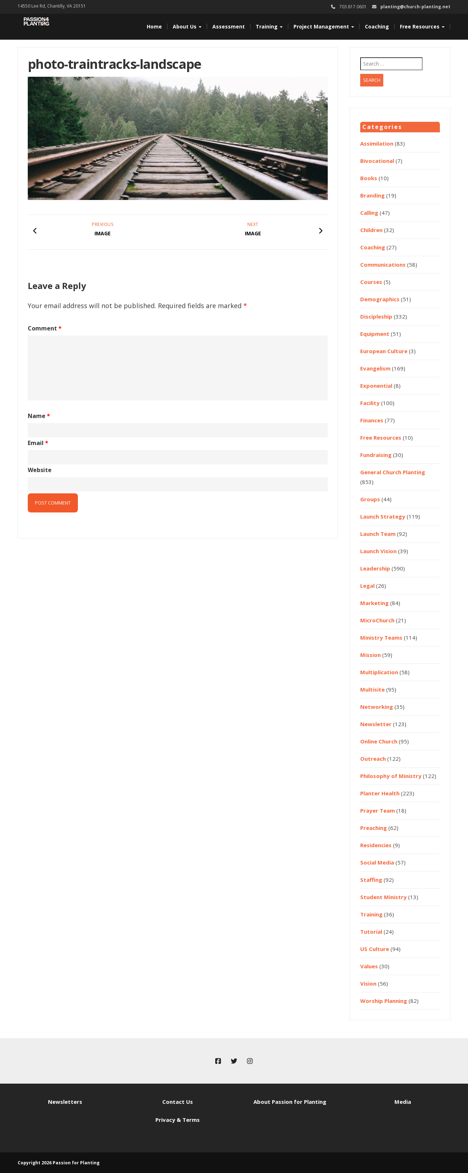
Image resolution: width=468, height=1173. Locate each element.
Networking (376, 706)
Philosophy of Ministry (390, 775)
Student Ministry (383, 897)
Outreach (373, 758)
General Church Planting (392, 472)
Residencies (376, 845)
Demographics (379, 299)
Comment (45, 328)
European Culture (383, 351)
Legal (367, 585)
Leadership (375, 568)
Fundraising (376, 454)
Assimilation (376, 143)
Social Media (377, 862)
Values (369, 966)
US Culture (374, 948)
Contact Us (177, 1101)
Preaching (373, 827)
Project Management (323, 26)
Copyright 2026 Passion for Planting (59, 1163)
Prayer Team (377, 810)
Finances (371, 420)
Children (371, 230)
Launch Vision (378, 551)
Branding (372, 195)
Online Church (378, 741)
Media (402, 1101)
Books (368, 178)
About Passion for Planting (289, 1101)
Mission (370, 654)
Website (40, 470)
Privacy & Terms (177, 1119)
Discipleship (376, 316)
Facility (370, 402)
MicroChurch (377, 620)
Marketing (374, 603)
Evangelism (375, 368)
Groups (370, 499)
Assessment (228, 26)
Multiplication (379, 672)
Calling (369, 212)
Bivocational (377, 160)
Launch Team (378, 533)
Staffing (371, 879)
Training (269, 26)
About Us (187, 26)
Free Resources (422, 26)
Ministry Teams (381, 637)
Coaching (377, 26)
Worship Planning (383, 1000)
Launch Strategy (382, 516)
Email (38, 443)
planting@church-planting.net (415, 7)
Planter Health (379, 793)
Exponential (376, 385)
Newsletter (376, 724)
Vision (368, 983)
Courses (371, 281)
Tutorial (371, 931)
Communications (383, 264)
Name (39, 416)
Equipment (374, 333)
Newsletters (65, 1101)
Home (154, 26)
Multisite (372, 689)
